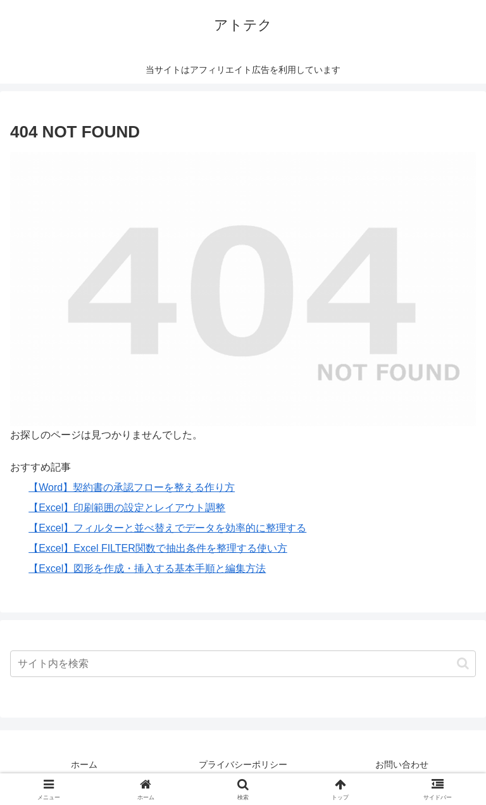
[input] (243, 663)
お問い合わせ (401, 764)
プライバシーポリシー (243, 764)
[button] (463, 663)
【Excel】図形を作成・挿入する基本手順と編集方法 (147, 568)
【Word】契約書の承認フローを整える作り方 (131, 487)
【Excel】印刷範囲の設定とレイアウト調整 (126, 507)
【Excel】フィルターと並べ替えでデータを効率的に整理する (167, 528)
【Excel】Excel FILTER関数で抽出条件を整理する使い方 (157, 548)
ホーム (84, 764)
